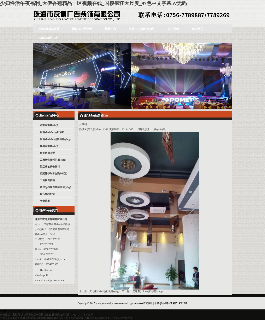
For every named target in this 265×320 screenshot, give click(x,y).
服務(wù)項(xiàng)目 (142, 28)
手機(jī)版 (159, 303)
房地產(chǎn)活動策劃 (52, 132)
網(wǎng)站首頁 (49, 28)
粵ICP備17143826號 (176, 303)
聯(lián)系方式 (48, 38)
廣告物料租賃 (47, 194)
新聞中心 (110, 28)
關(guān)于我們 (82, 28)
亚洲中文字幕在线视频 (120, 318)
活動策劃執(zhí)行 (50, 125)
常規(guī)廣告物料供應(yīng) (55, 187)
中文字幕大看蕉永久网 (12, 318)
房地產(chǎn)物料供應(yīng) (55, 139)
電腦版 (149, 303)
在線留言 (197, 28)
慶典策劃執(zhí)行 (50, 146)
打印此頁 (143, 129)
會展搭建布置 (47, 153)
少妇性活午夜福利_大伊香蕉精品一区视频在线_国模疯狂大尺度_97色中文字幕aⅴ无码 (93, 3)
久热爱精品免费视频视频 (39, 318)
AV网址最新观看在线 (95, 318)
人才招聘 (173, 28)
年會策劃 (45, 200)
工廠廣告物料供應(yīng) (53, 159)
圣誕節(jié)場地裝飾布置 (53, 173)
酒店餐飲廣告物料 (50, 166)
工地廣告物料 (47, 180)
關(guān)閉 (159, 129)
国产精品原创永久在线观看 (68, 318)
